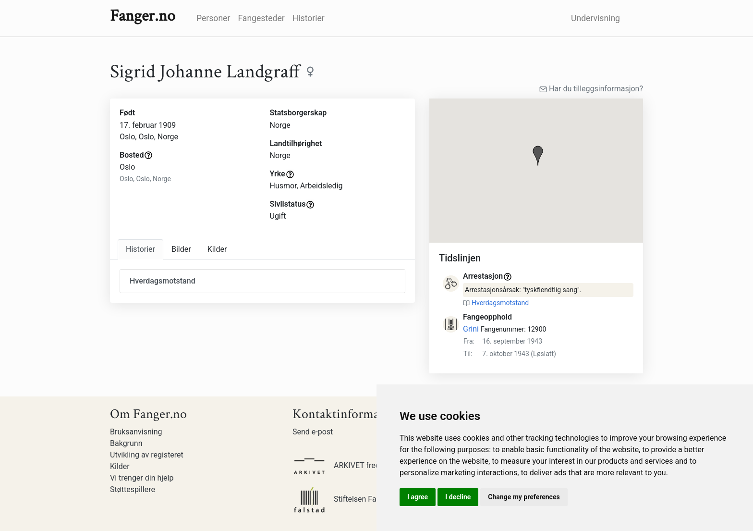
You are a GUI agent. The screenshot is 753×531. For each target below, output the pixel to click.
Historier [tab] (140, 249)
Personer (213, 18)
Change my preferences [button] (523, 497)
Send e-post (312, 431)
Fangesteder (261, 18)
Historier (308, 18)
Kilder (120, 466)
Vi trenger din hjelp (141, 477)
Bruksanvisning (136, 431)
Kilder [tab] (217, 249)
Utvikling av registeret (146, 454)
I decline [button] (458, 497)
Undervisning (595, 18)
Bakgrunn (126, 443)
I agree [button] (417, 497)
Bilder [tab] (181, 249)
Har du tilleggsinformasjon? (591, 88)
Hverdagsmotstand (500, 303)
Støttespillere (132, 489)
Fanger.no (142, 15)
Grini (471, 328)
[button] (538, 156)
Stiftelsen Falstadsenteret (356, 499)
